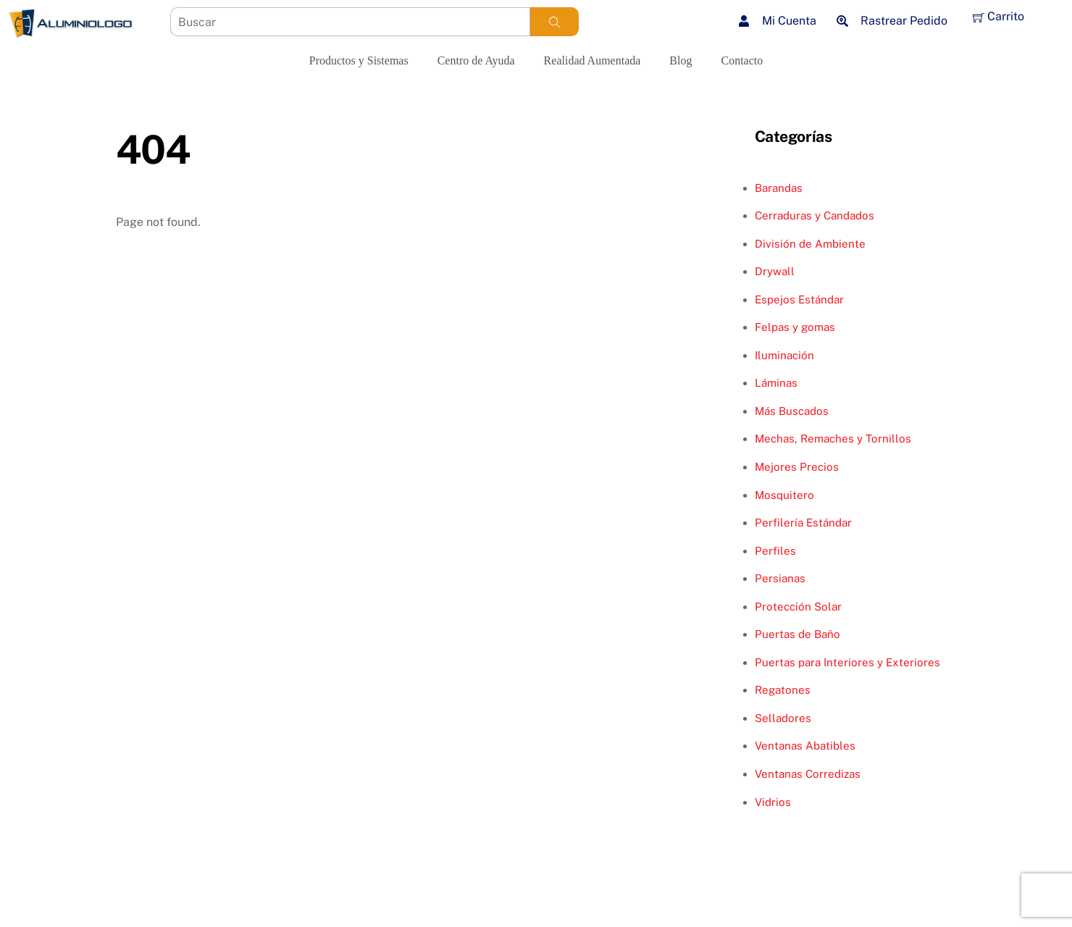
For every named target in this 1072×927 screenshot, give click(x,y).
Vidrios (773, 802)
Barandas (779, 188)
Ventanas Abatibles (805, 745)
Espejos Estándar (799, 299)
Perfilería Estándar (803, 522)
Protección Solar (798, 606)
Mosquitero (784, 495)
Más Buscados (792, 411)
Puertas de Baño (797, 634)
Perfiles (775, 551)
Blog (680, 60)
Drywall (775, 271)
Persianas (780, 578)
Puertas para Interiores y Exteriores (847, 662)
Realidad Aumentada (592, 60)
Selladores (783, 718)
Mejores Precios (797, 467)
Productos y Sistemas (359, 60)
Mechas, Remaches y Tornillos (833, 438)
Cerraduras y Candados (814, 215)
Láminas (776, 383)
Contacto (742, 60)
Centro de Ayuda (476, 60)
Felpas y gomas (795, 327)
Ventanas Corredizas (807, 774)
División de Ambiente (810, 244)
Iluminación (784, 355)
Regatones (783, 690)
